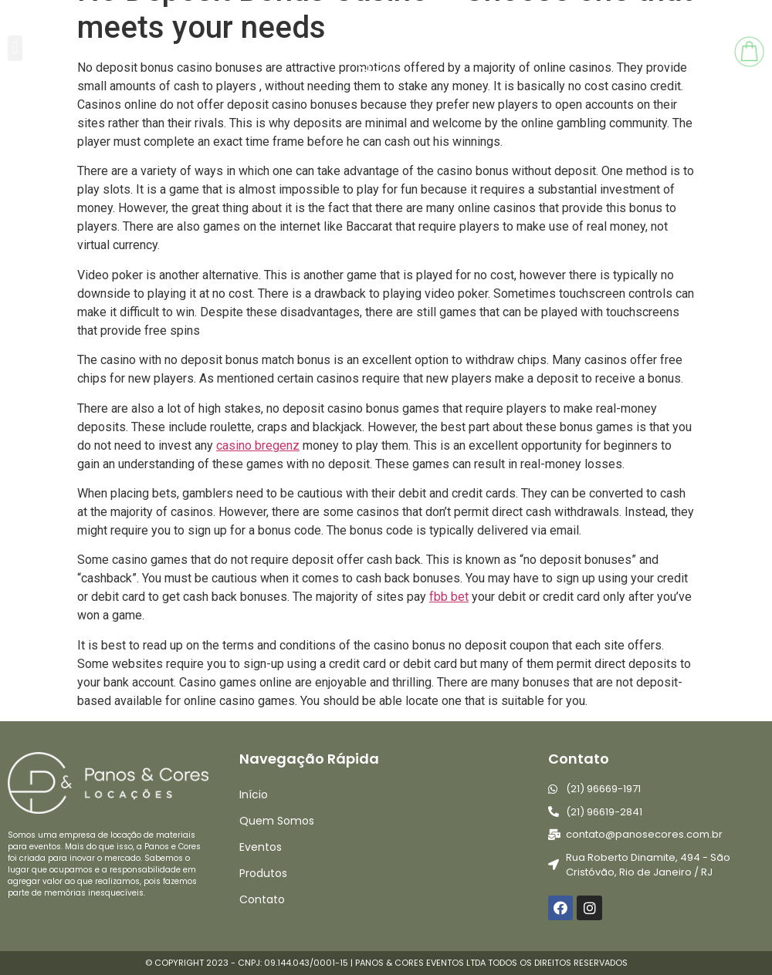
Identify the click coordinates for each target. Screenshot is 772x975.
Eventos (260, 847)
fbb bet (449, 596)
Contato (262, 899)
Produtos (263, 873)
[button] (15, 48)
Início (253, 794)
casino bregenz (258, 445)
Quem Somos (276, 820)
